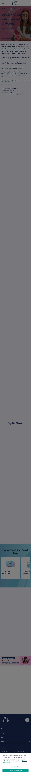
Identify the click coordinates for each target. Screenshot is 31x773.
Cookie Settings (15, 766)
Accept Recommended (15, 770)
